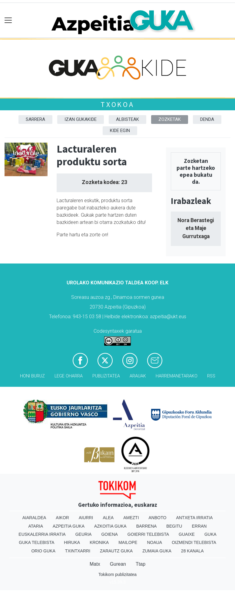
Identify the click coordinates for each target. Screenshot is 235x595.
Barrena (146, 526)
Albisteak (127, 119)
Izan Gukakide (81, 119)
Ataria (35, 526)
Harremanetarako (176, 376)
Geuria (83, 534)
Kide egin (120, 130)
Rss (211, 376)
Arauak (138, 376)
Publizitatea (106, 376)
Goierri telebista (148, 534)
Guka (210, 534)
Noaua (154, 542)
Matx (95, 564)
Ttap (140, 564)
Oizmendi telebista (194, 542)
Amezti (131, 517)
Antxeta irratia (194, 517)
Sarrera (35, 119)
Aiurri (86, 517)
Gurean (118, 564)
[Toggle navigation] (8, 20)
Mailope (127, 542)
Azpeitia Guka (68, 526)
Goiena (109, 534)
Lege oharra (69, 376)
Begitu (174, 526)
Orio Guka (43, 550)
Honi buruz (32, 376)
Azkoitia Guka (110, 526)
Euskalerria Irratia (41, 534)
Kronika (99, 542)
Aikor (62, 517)
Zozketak (169, 119)
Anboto (158, 517)
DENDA (207, 119)
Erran (199, 526)
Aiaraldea (34, 517)
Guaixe (187, 534)
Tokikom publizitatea (117, 574)
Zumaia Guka (156, 550)
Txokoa (117, 104)
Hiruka (72, 542)
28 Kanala (192, 550)
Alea (108, 517)
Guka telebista (36, 542)
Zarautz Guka (116, 550)
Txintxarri (77, 550)
